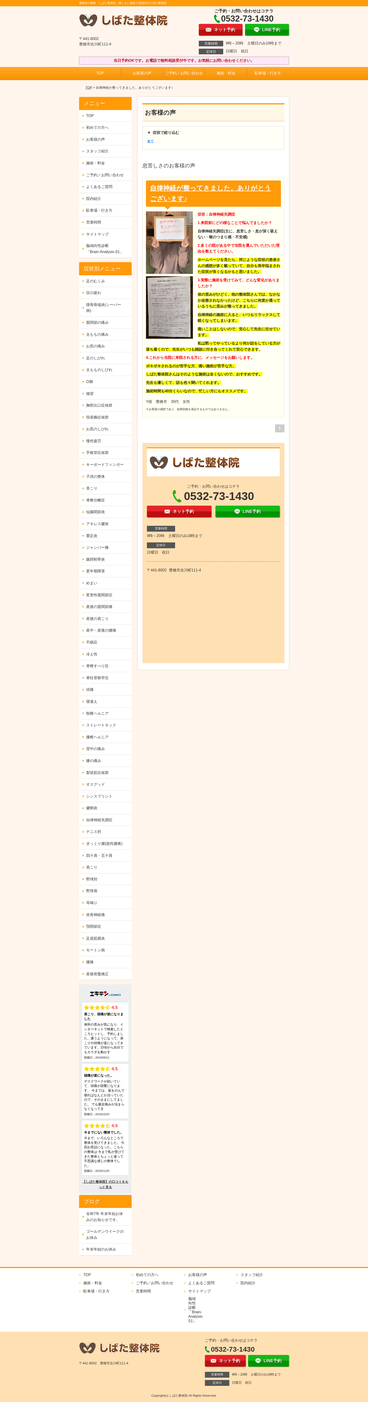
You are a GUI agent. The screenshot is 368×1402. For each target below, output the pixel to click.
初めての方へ (97, 127)
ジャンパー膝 (97, 547)
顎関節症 (93, 926)
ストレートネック (101, 725)
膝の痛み (93, 761)
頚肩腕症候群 (97, 417)
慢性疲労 (93, 441)
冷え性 (91, 654)
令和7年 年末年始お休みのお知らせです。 (104, 1217)
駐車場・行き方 (268, 73)
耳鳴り (91, 903)
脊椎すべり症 (97, 666)
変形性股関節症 (99, 595)
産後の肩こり (97, 619)
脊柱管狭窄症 (97, 678)
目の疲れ (93, 293)
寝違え (91, 701)
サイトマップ (97, 234)
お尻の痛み (95, 346)
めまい (91, 583)
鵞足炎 (91, 536)
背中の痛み (95, 749)
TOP (100, 73)
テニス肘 (93, 832)
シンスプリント (99, 796)
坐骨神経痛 (95, 915)
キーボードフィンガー (105, 465)
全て (150, 141)
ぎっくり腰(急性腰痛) (104, 844)
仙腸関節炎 (95, 512)
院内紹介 (93, 199)
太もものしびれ (99, 370)
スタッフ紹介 (97, 151)
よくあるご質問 (99, 187)
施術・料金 (226, 73)
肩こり (91, 867)
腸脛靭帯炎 (95, 559)
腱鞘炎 (91, 808)
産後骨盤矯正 (97, 974)
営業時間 (93, 222)
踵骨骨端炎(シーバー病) (103, 308)
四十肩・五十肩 (99, 855)
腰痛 (90, 962)
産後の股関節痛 (99, 607)
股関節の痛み (97, 322)
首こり (91, 488)
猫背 (90, 394)
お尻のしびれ (97, 429)
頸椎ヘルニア (97, 713)
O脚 (89, 382)
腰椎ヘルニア (97, 737)
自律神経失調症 (99, 820)
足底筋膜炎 (95, 938)
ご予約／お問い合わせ (184, 73)
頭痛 (90, 690)
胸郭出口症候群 (99, 405)
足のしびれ (95, 358)
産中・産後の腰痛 (101, 630)
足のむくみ (95, 281)
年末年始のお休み (101, 1249)
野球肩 (91, 891)
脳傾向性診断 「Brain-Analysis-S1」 (104, 249)
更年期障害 (95, 571)
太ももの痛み (97, 334)
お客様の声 (142, 73)
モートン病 (95, 950)
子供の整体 (95, 476)
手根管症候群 (97, 453)
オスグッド (95, 784)
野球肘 (91, 879)
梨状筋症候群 (97, 773)
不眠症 (91, 642)
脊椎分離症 (95, 500)
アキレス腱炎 (97, 524)
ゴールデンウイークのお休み (105, 1234)
